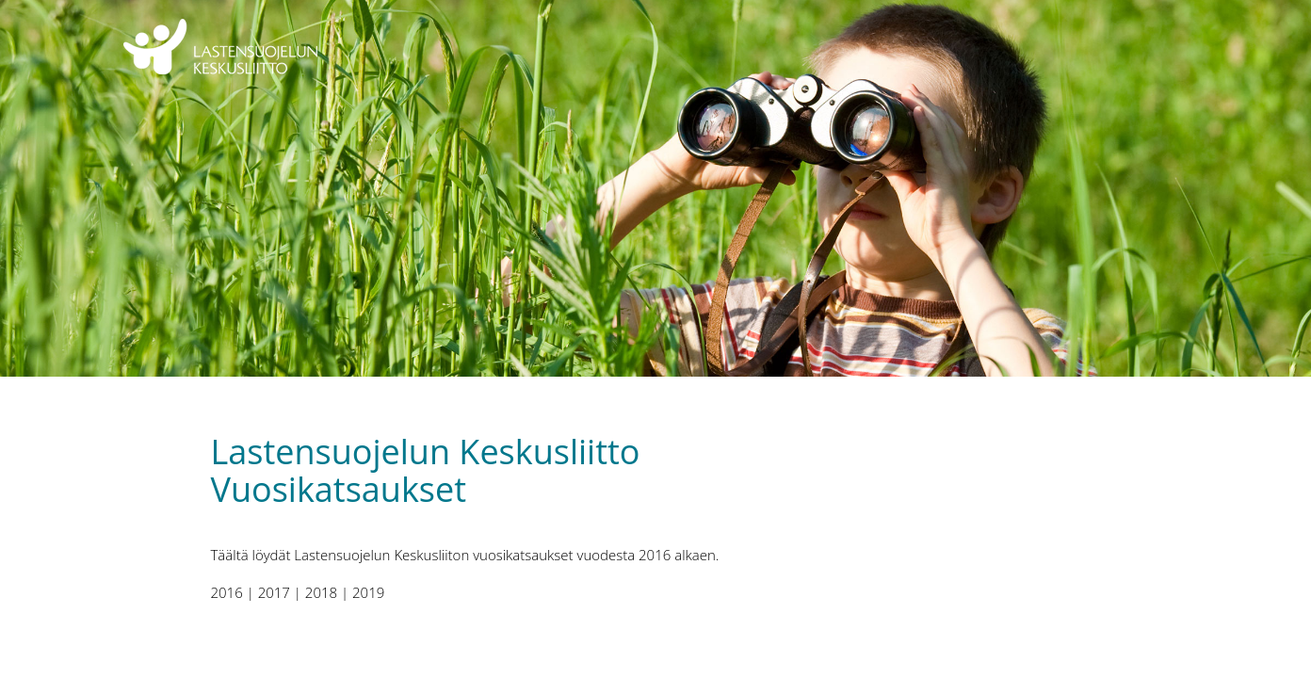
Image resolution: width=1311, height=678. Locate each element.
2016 (227, 592)
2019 (368, 592)
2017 (274, 592)
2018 (321, 592)
